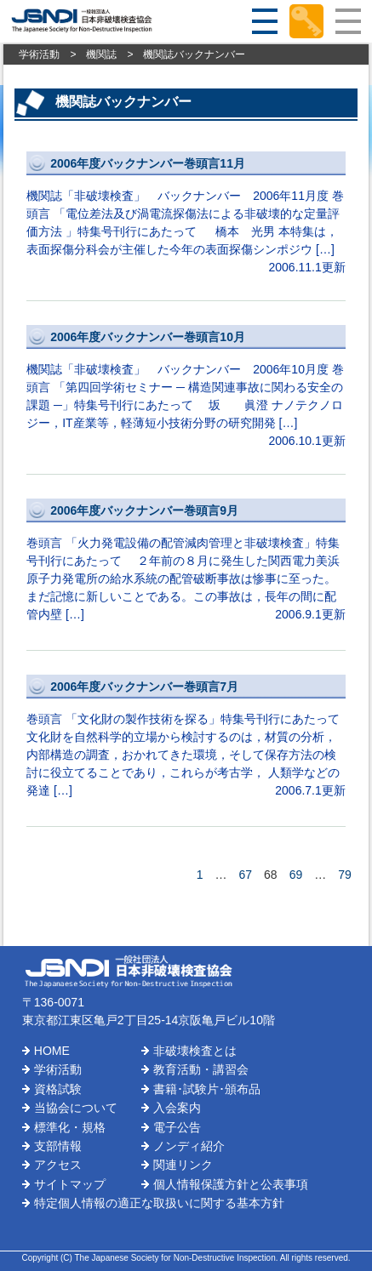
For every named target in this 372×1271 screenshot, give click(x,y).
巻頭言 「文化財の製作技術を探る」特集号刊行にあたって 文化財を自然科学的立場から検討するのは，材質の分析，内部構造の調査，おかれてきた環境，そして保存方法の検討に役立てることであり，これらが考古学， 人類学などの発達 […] (186, 737)
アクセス (58, 1164)
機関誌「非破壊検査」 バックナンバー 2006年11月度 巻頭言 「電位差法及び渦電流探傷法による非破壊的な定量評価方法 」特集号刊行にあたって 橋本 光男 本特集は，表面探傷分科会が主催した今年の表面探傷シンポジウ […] (186, 213)
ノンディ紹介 (189, 1146)
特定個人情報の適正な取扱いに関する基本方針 (159, 1203)
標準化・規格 (70, 1127)
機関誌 (101, 54)
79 (345, 874)
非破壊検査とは (195, 1050)
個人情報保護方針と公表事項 (230, 1184)
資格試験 (58, 1089)
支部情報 (58, 1146)
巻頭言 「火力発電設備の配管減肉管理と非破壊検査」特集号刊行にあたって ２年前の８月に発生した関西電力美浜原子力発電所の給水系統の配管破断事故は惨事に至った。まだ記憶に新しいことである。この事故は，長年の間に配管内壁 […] (186, 561)
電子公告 (177, 1127)
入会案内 (177, 1107)
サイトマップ (70, 1184)
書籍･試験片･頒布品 (206, 1089)
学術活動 (39, 54)
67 (245, 874)
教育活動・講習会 (201, 1069)
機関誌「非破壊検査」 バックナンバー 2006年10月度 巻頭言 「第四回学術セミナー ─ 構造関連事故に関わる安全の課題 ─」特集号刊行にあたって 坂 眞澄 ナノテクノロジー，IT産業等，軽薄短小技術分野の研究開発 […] (186, 387)
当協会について (75, 1107)
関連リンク (183, 1164)
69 (296, 874)
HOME (52, 1050)
